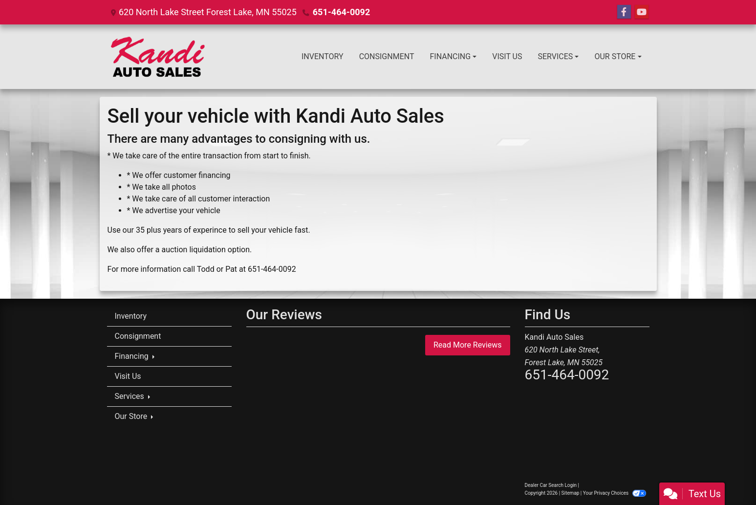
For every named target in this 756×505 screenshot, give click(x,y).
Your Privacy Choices (614, 493)
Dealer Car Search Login (551, 485)
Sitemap (571, 493)
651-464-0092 (341, 12)
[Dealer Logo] (160, 56)
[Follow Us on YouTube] (641, 12)
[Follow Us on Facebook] (624, 12)
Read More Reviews (467, 345)
